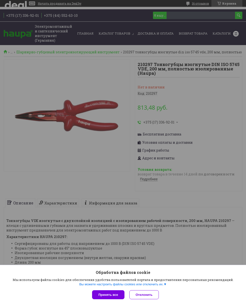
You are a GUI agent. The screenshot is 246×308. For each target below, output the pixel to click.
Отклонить (144, 295)
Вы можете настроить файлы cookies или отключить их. (121, 284)
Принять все (108, 295)
